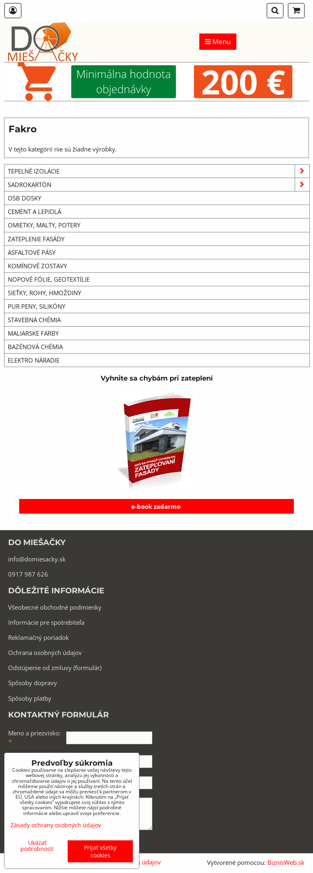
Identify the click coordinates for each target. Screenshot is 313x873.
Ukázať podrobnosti (37, 846)
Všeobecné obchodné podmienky (54, 607)
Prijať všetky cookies (100, 851)
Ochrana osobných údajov (45, 652)
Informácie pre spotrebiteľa (46, 622)
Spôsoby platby (29, 698)
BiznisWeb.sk (285, 862)
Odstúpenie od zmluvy (40, 668)
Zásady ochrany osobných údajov (56, 825)
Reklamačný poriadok (38, 637)
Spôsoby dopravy (32, 683)
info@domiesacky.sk (37, 559)
